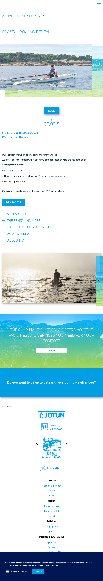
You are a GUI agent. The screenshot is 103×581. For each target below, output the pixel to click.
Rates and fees (51, 506)
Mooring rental (51, 510)
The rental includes (21, 221)
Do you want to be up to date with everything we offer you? (51, 382)
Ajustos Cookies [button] (19, 571)
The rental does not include (28, 227)
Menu (99, 3)
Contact (51, 490)
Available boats (17, 214)
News (51, 495)
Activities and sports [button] (23, 16)
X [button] (98, 557)
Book (51, 110)
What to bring (16, 234)
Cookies (51, 547)
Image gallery (51, 526)
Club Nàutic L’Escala (8, 3)
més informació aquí (52, 565)
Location (52, 351)
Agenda (51, 531)
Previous (36, 443)
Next (99, 280)
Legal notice (51, 542)
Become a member (51, 485)
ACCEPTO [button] (38, 571)
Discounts (13, 241)
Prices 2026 (13, 202)
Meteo (51, 515)
